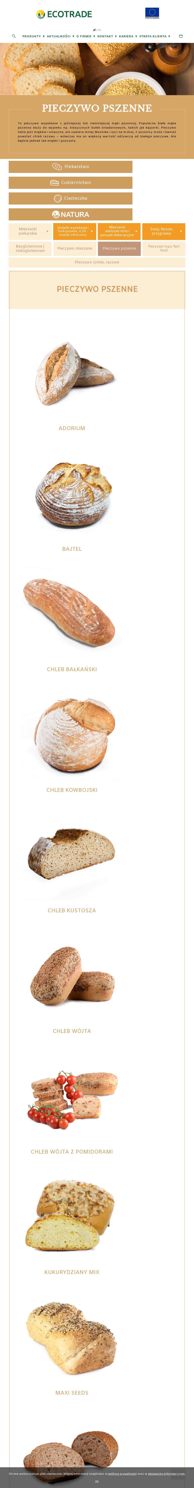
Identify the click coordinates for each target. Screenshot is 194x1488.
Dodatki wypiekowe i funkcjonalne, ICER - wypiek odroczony (73, 204)
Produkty (31, 37)
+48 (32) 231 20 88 (80, 1372)
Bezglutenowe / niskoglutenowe (30, 224)
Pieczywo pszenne (119, 224)
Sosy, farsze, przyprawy (161, 204)
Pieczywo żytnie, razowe (97, 238)
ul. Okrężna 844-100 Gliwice (32, 1378)
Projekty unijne (133, 1372)
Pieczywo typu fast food (164, 224)
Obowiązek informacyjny (133, 1383)
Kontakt (105, 37)
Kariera (126, 37)
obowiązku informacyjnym (167, 1474)
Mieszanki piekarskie (28, 204)
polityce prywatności (121, 1474)
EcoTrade (95, 1415)
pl (94, 30)
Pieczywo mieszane (75, 224)
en (99, 30)
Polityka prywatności (134, 1378)
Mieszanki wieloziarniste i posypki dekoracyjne (117, 204)
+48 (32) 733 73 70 (80, 1378)
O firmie (84, 37)
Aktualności (59, 37)
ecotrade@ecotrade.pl (80, 1389)
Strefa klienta (153, 37)
